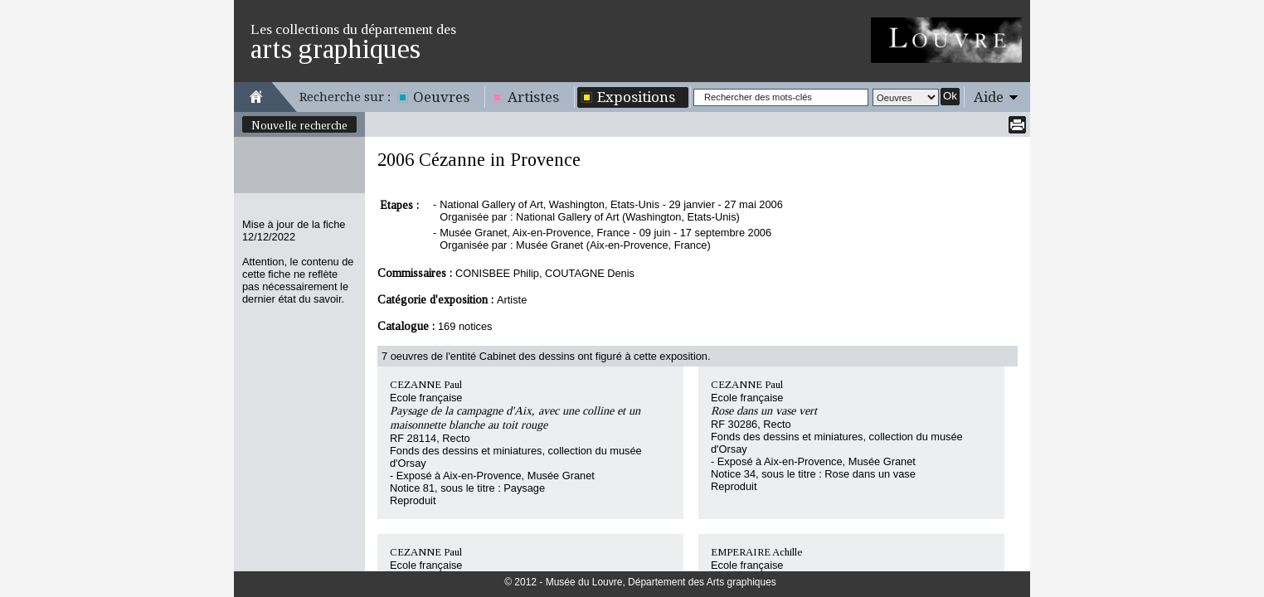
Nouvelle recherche (299, 125)
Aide (989, 97)
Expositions (636, 97)
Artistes (533, 97)
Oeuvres (441, 97)
